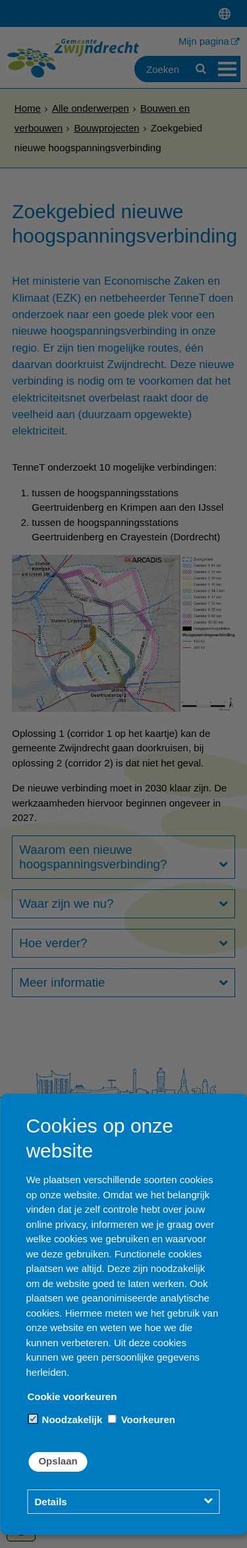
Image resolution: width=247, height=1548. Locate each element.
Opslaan (57, 1460)
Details (50, 1501)
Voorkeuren (141, 1419)
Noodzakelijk (65, 1419)
